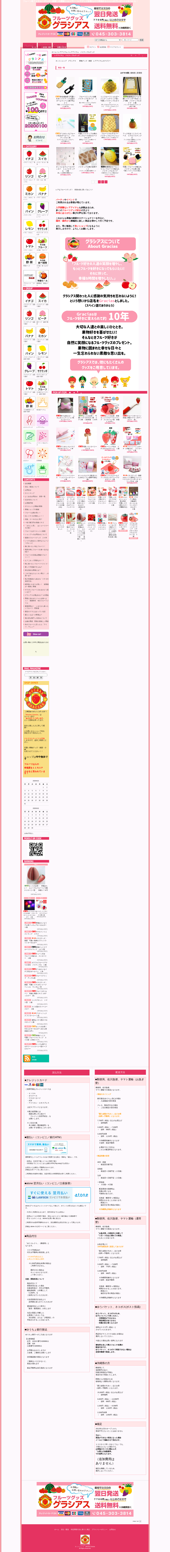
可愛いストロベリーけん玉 (88, 438)
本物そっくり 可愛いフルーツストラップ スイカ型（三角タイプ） (35, 1038)
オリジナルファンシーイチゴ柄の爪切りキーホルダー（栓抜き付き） (81, 498)
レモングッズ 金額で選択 (43, 352)
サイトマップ (29, 493)
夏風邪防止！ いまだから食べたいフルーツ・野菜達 (37, 607)
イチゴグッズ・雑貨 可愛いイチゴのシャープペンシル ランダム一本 (35, 985)
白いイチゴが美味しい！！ (34, 516)
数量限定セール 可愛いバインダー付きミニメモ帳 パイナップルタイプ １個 (132, 90)
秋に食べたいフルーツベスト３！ (37, 564)
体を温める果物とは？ (33, 570)
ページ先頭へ (137, 1521)
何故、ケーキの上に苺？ (33, 519)
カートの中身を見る (36, 634)
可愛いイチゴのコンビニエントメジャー (102, 521)
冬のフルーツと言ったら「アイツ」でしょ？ (36, 626)
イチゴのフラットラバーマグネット (60, 521)
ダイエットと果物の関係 (33, 506)
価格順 (132, 73)
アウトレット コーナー (29, 278)
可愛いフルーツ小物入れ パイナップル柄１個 (133, 158)
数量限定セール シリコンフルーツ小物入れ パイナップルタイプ (111, 159)
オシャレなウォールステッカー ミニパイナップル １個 (65, 159)
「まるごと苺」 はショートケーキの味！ (37, 527)
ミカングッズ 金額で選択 (43, 334)
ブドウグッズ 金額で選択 (29, 369)
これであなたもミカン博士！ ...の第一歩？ (37, 575)
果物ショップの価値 (32, 509)
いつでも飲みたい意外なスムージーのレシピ (37, 542)
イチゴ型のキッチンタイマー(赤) (123, 521)
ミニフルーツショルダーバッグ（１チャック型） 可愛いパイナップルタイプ (111, 90)
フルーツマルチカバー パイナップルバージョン (110, 125)
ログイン (93, 47)
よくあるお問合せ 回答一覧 (35, 496)
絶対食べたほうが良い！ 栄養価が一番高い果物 (37, 585)
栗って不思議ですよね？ (33, 567)
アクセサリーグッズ (29, 470)
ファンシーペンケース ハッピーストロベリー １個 (66, 468)
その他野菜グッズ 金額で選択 (29, 404)
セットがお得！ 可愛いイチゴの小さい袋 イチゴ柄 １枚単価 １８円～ (87, 409)
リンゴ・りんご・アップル (29, 174)
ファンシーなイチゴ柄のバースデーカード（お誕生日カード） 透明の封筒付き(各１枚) (112, 525)
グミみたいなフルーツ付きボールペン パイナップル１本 (65, 126)
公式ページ (34, 1170)
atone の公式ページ (37, 1226)
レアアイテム (43, 421)
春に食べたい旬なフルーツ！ (35, 546)
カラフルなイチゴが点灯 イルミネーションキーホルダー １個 (29, 909)
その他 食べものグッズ (43, 260)
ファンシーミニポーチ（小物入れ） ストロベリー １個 (132, 439)
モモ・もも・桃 (43, 174)
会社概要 (28, 483)
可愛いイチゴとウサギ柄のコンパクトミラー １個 (113, 496)
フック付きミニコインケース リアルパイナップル (132, 126)
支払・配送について (45, 45)
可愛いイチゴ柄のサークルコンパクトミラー (102, 495)
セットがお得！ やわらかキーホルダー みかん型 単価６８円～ (36, 1029)
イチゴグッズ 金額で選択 (29, 299)
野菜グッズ (29, 259)
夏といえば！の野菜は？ (33, 615)
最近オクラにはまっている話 (35, 611)
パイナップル (29, 209)
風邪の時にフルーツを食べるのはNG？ (37, 551)
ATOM (34, 1060)
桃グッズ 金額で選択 (43, 317)
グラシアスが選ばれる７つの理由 (37, 595)
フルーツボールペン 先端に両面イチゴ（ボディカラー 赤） (35, 993)
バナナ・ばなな (43, 191)
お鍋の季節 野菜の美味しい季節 (37, 621)
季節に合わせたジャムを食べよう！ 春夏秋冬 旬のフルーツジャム (37, 601)
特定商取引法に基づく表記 (80, 1529)
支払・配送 (65, 1529)
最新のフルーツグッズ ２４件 (36, 538)
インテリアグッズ (43, 470)
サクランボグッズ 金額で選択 (43, 369)
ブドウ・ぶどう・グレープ (43, 210)
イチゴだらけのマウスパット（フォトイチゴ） (91, 522)
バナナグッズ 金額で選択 (29, 334)
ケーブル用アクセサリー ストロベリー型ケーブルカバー (35, 1046)
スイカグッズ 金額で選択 (43, 299)
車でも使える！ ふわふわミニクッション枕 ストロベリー (66, 408)
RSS (33, 1057)
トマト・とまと (29, 244)
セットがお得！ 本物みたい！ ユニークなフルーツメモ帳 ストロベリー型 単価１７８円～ (36, 879)
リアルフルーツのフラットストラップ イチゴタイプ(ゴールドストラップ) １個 (133, 525)
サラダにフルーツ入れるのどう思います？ (37, 591)
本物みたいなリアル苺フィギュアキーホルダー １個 (35, 925)
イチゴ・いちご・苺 (29, 156)
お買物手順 (29, 503)
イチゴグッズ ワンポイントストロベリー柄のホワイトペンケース (70, 497)
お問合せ (60, 45)
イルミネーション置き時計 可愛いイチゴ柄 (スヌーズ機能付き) (123, 497)
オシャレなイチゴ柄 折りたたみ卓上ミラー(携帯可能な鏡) (87, 468)
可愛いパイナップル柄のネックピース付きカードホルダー (87, 126)
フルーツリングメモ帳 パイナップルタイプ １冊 (88, 89)
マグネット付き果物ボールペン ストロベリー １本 (70, 523)
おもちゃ (29, 454)
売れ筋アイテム (43, 403)
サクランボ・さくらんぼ (43, 227)
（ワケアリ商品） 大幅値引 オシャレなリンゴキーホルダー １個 (134, 498)
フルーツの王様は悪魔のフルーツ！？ (36, 556)
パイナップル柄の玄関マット (87, 158)
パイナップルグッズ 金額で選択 (29, 352)
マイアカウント (115, 47)
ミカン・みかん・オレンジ (29, 192)
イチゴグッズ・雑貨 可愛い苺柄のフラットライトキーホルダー (35, 940)
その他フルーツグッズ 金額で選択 (43, 387)
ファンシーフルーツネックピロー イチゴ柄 (92, 495)
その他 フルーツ (43, 244)
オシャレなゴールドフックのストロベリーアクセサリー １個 (110, 468)
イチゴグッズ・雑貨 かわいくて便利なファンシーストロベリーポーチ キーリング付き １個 (132, 469)
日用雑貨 (43, 454)
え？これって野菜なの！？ (34, 560)
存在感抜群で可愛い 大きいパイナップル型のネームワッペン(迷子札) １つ (66, 90)
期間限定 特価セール (43, 278)
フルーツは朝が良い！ (33, 513)
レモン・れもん (29, 226)
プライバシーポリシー (99, 1529)
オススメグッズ (29, 421)
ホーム (30, 45)
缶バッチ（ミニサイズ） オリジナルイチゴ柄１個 (41, 908)
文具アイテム (29, 437)
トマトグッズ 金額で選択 (29, 387)
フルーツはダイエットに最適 (35, 531)
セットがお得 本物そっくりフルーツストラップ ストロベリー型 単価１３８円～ (110, 409)
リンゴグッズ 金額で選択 (29, 317)
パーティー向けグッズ (43, 438)
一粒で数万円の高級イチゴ (34, 522)
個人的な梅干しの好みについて (36, 618)
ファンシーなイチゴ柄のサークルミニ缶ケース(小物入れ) (60, 497)
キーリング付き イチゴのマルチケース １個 (110, 438)
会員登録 (103, 47)
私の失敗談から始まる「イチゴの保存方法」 (37, 580)
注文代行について (31, 500)
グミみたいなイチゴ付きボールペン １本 (65, 438)
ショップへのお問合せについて (36, 534)
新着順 (139, 73)
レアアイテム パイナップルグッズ (81, 52)
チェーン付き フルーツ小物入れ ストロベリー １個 (35, 956)
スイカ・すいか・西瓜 (43, 157)
